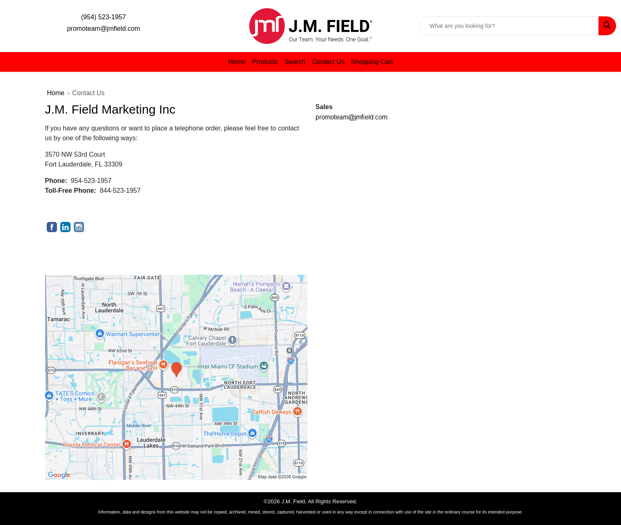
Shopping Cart (372, 61)
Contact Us (328, 61)
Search (294, 61)
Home (237, 61)
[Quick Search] (509, 25)
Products (265, 61)
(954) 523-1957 (103, 17)
